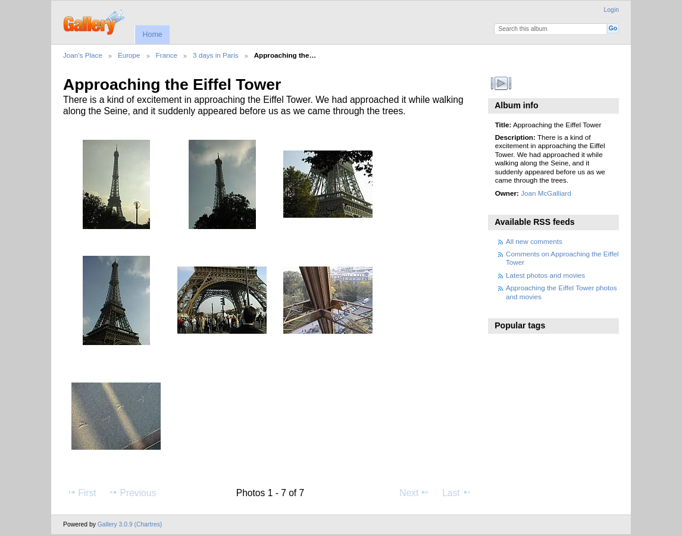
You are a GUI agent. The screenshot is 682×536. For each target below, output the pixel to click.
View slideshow (501, 83)
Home (152, 34)
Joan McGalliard (546, 193)
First (81, 492)
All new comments (534, 241)
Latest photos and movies (545, 275)
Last (456, 492)
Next (414, 492)
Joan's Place (82, 55)
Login (611, 10)
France (166, 55)
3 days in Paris (216, 55)
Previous (132, 492)
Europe (129, 55)
